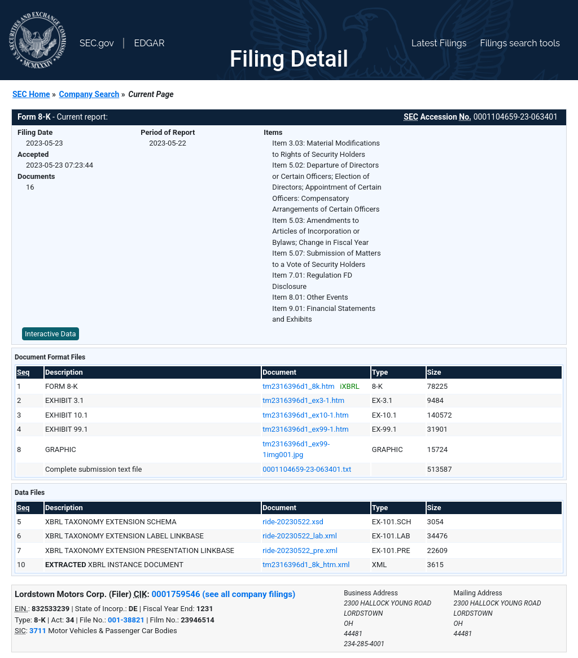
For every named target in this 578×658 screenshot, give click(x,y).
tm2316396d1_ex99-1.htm (305, 429)
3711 (37, 630)
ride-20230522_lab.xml (299, 536)
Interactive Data (50, 334)
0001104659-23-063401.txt (306, 469)
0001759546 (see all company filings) (223, 594)
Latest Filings (438, 43)
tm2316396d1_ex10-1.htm (305, 415)
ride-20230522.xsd (292, 521)
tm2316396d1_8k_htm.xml (305, 564)
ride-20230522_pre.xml (300, 550)
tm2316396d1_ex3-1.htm (303, 400)
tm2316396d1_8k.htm (298, 386)
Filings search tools (520, 43)
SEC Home (31, 94)
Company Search (89, 94)
